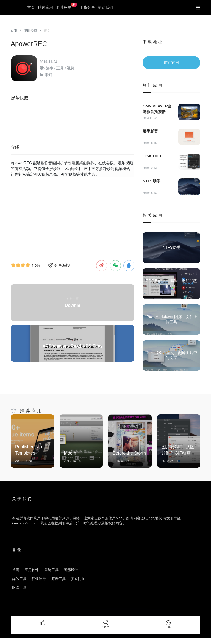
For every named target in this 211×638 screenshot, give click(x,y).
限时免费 (66, 6)
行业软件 (39, 579)
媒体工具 (19, 579)
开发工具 (58, 579)
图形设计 (71, 570)
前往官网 (171, 62)
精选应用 (45, 7)
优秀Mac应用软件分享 (16, 7)
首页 (31, 7)
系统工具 (51, 570)
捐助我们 (105, 7)
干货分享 (87, 7)
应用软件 (31, 570)
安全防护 (78, 579)
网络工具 (19, 588)
